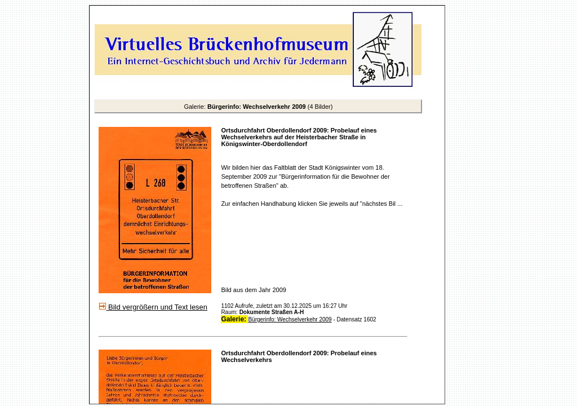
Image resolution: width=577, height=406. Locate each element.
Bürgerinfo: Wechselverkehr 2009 (289, 319)
